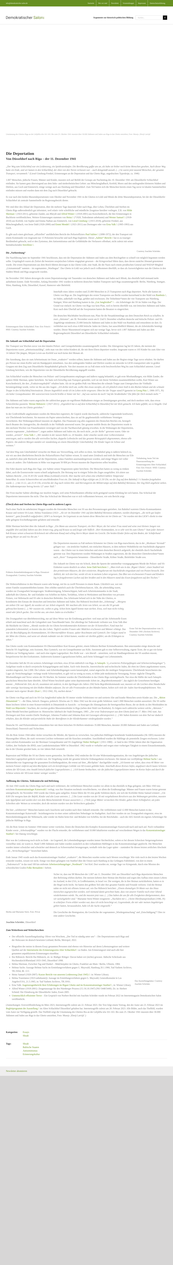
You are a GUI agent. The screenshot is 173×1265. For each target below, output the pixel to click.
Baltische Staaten (31, 1047)
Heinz (69, 217)
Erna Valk (111, 224)
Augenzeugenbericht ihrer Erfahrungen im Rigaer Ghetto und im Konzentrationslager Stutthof (66, 985)
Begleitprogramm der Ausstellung (22, 1008)
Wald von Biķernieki (15, 708)
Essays (26, 1032)
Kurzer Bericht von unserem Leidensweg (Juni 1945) (63, 974)
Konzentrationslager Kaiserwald (30, 789)
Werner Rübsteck (37, 404)
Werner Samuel (116, 217)
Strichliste (27, 245)
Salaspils (101, 663)
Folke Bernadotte (35, 868)
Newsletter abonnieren (16, 1071)
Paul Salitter (91, 234)
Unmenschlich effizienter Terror (27, 995)
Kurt (37, 691)
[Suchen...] (149, 17)
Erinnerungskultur (31, 1054)
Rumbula (160, 295)
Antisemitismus (30, 1050)
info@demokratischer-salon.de (17, 3)
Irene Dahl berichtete (97, 567)
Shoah (26, 1035)
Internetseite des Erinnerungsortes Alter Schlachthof (51, 950)
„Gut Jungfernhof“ (103, 302)
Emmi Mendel (62, 224)
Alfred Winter (67, 214)
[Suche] (165, 17)
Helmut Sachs (149, 759)
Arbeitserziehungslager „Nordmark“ (66, 864)
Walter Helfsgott (91, 742)
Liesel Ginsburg (79, 221)
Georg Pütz (141, 390)
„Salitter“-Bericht (103, 238)
